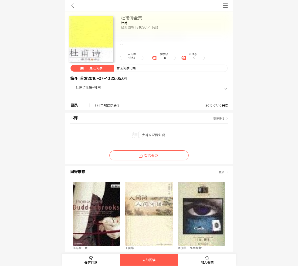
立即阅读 (149, 260)
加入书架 (207, 260)
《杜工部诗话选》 (107, 106)
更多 (221, 172)
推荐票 (163, 56)
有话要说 (149, 156)
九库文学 (72, 5)
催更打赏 (91, 260)
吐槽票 (193, 56)
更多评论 (218, 118)
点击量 (131, 56)
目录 (74, 105)
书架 (225, 5)
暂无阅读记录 (103, 68)
